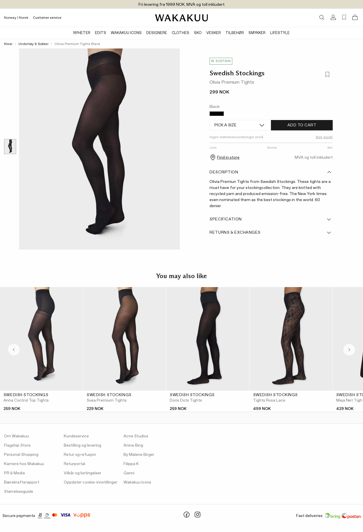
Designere (156, 33)
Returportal (74, 464)
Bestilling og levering (82, 445)
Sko (198, 33)
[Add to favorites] (327, 74)
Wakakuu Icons (126, 33)
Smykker (256, 33)
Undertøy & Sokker (33, 44)
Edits (100, 33)
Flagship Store (17, 445)
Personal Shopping (21, 454)
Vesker (213, 33)
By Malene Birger (139, 454)
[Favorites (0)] (344, 17)
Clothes (180, 33)
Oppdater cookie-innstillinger (90, 482)
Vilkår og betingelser (82, 473)
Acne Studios (136, 436)
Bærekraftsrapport (21, 482)
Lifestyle (280, 33)
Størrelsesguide (18, 491)
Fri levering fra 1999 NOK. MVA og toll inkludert (181, 4)
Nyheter (81, 33)
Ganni (129, 473)
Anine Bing (133, 445)
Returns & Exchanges (270, 232)
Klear (8, 44)
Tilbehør (234, 33)
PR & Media (14, 473)
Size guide (324, 137)
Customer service (47, 18)
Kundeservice (76, 436)
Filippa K (131, 464)
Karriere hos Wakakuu (24, 464)
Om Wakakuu (16, 436)
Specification (270, 219)
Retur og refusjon (80, 454)
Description (270, 172)
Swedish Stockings (237, 73)
